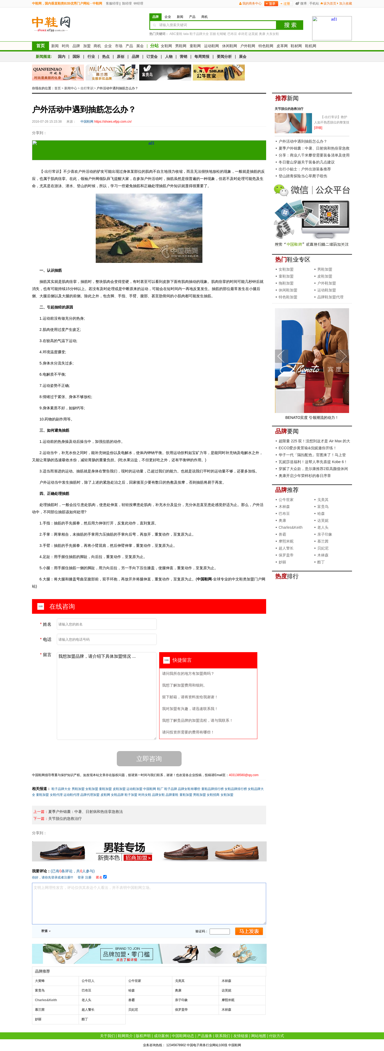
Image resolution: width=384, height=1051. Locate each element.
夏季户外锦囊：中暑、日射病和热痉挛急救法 (85, 811)
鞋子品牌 (170, 789)
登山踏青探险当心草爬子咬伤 (303, 176)
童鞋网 (195, 46)
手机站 (314, 3)
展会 (140, 46)
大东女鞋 (272, 34)
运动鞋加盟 (134, 789)
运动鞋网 (211, 46)
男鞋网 (180, 46)
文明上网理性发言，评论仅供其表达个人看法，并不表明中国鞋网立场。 (149, 903)
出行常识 (87, 88)
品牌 (76, 46)
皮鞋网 (105, 795)
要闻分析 (224, 56)
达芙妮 (253, 34)
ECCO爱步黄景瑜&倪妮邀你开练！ (308, 448)
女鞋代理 (56, 795)
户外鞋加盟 (326, 283)
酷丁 (85, 1019)
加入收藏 (345, 3)
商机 (97, 46)
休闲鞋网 (229, 46)
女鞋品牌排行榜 (236, 789)
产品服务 (204, 1036)
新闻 (55, 46)
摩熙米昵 (228, 1000)
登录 (81, 877)
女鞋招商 (213, 795)
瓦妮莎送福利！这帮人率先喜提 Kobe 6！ (313, 462)
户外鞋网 (247, 46)
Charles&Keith (46, 1000)
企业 (108, 46)
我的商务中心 (252, 3)
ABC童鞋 (175, 34)
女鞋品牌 (117, 795)
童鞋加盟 (105, 789)
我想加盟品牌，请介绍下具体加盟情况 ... (107, 696)
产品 (129, 46)
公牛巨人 (88, 981)
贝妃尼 (133, 1010)
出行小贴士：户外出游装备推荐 (305, 169)
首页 (40, 45)
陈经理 (126, 3)
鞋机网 (310, 46)
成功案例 (161, 1036)
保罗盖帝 (181, 1010)
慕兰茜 (40, 1010)
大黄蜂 (40, 981)
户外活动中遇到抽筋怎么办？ (303, 141)
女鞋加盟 (91, 789)
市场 (118, 46)
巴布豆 (232, 34)
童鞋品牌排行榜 (212, 789)
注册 (88, 877)
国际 (76, 56)
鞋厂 (160, 789)
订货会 (152, 56)
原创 (120, 56)
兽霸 (131, 1000)
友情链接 (240, 1036)
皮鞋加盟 (119, 789)
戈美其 (180, 981)
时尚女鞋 (144, 795)
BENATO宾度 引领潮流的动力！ (312, 417)
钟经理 (138, 3)
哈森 (131, 990)
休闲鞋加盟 (288, 290)
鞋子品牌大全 (199, 34)
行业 (91, 56)
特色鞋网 (265, 46)
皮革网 (282, 46)
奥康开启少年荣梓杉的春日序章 (305, 476)
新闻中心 (70, 88)
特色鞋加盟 (288, 297)
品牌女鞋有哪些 (189, 789)
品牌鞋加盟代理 (330, 297)
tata (186, 34)
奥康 (262, 34)
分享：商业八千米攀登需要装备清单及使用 (314, 155)
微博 (303, 3)
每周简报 (201, 56)
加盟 (87, 46)
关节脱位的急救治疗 (65, 818)
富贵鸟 (40, 990)
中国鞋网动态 (183, 1036)
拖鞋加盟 (286, 283)
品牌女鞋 (158, 795)
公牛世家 (134, 981)
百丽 (213, 34)
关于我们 (107, 1036)
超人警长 (88, 1010)
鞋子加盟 (131, 795)
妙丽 (38, 1019)
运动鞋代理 (71, 795)
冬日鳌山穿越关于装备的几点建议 (307, 162)
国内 (61, 56)
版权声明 (143, 1036)
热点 (106, 56)
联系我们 (222, 1036)
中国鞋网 (149, 789)
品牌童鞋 (172, 795)
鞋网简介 (125, 1036)
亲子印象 (181, 1000)
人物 (169, 56)
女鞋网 (166, 46)
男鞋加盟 (78, 789)
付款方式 (276, 1036)
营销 (183, 56)
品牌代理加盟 (89, 795)
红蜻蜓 (221, 34)
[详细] (318, 128)
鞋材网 (296, 46)
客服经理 (112, 3)
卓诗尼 (242, 34)
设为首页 (329, 3)
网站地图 (258, 1036)
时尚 (65, 46)
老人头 (86, 1000)
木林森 (226, 981)
